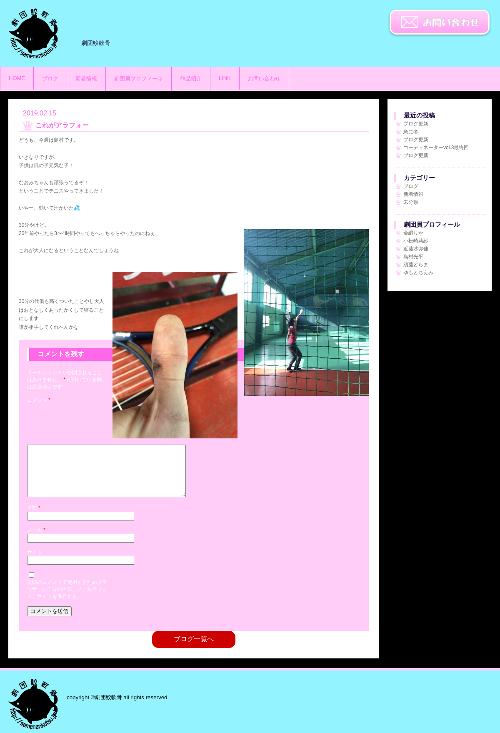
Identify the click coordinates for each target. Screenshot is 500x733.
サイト (34, 562)
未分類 (410, 202)
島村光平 (413, 257)
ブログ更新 (415, 124)
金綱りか (413, 233)
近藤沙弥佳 (415, 249)
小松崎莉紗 (415, 241)
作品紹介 (191, 78)
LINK (225, 78)
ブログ (50, 78)
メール (36, 540)
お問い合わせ (440, 23)
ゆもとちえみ (418, 272)
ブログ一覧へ (194, 649)
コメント (38, 400)
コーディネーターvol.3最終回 (436, 147)
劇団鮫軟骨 (33, 704)
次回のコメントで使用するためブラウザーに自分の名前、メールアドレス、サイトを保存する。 (67, 599)
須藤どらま (415, 265)
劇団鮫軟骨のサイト (33, 33)
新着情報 (86, 78)
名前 (33, 518)
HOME (17, 78)
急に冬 (410, 132)
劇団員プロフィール (138, 78)
